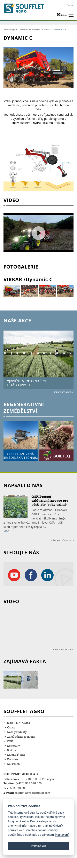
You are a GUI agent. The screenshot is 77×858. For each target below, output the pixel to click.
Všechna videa (62, 649)
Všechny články (61, 540)
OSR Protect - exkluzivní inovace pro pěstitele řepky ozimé (49, 500)
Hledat (70, 5)
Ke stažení (14, 763)
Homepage (9, 29)
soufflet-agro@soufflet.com (32, 792)
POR (10, 741)
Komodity (13, 745)
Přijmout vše (38, 845)
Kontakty (13, 759)
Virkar (47, 29)
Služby (11, 750)
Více (6, 531)
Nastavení (62, 835)
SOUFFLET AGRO (18, 723)
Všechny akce (62, 392)
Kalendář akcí (16, 754)
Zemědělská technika (29, 29)
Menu (62, 14)
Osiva (11, 727)
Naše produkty (17, 732)
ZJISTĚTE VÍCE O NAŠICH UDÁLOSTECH (27, 383)
